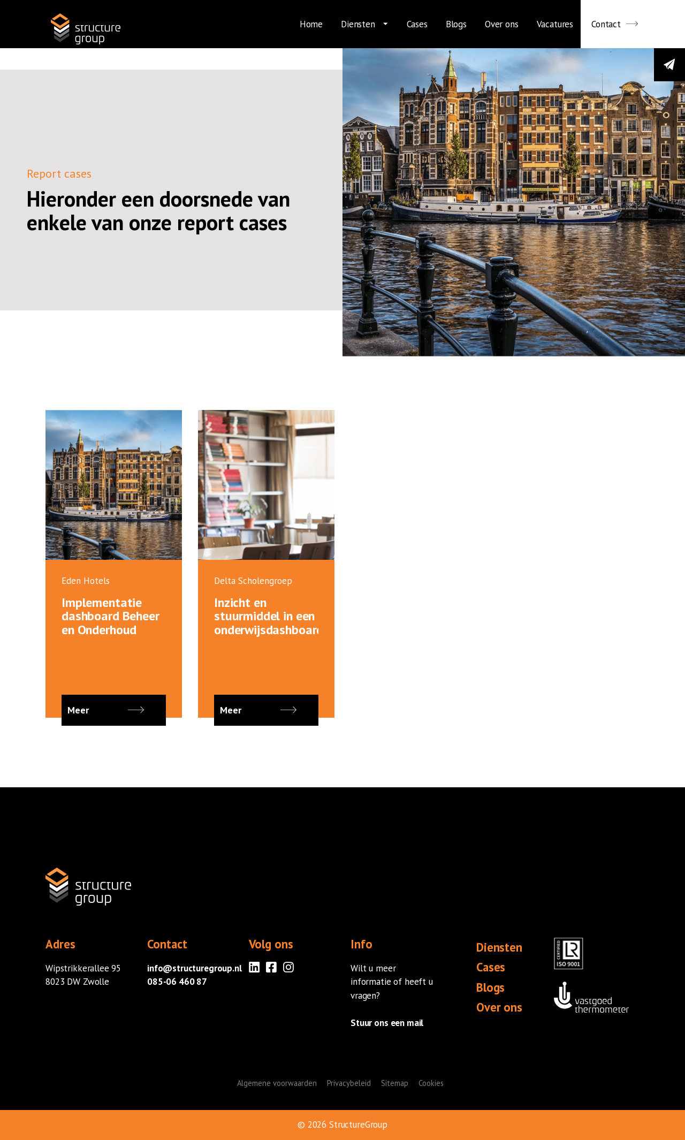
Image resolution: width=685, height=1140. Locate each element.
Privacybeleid (349, 1083)
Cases (417, 24)
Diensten (358, 24)
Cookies (431, 1083)
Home (311, 24)
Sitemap (394, 1083)
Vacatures (555, 24)
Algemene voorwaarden (277, 1083)
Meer (113, 710)
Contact (606, 24)
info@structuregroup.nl (194, 968)
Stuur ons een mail (387, 1023)
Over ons (502, 24)
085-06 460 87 (177, 981)
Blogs (456, 24)
